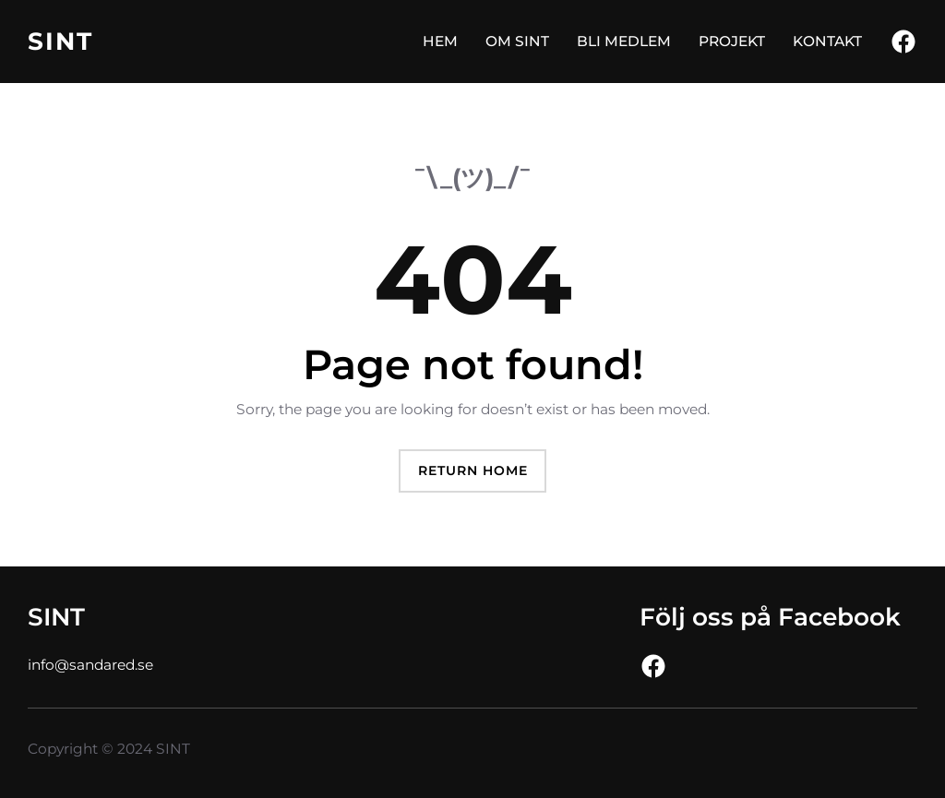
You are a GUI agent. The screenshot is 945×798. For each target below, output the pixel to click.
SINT (60, 41)
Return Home (473, 470)
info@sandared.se (90, 664)
